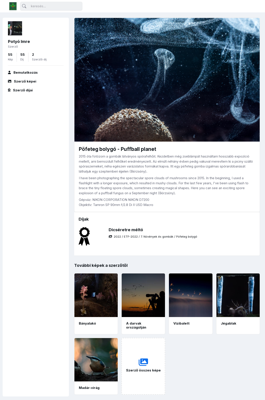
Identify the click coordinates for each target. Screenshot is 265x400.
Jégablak (228, 323)
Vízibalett (181, 323)
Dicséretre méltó (126, 229)
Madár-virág (89, 388)
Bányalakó (87, 323)
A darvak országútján (136, 325)
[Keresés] (51, 6)
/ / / (153, 236)
